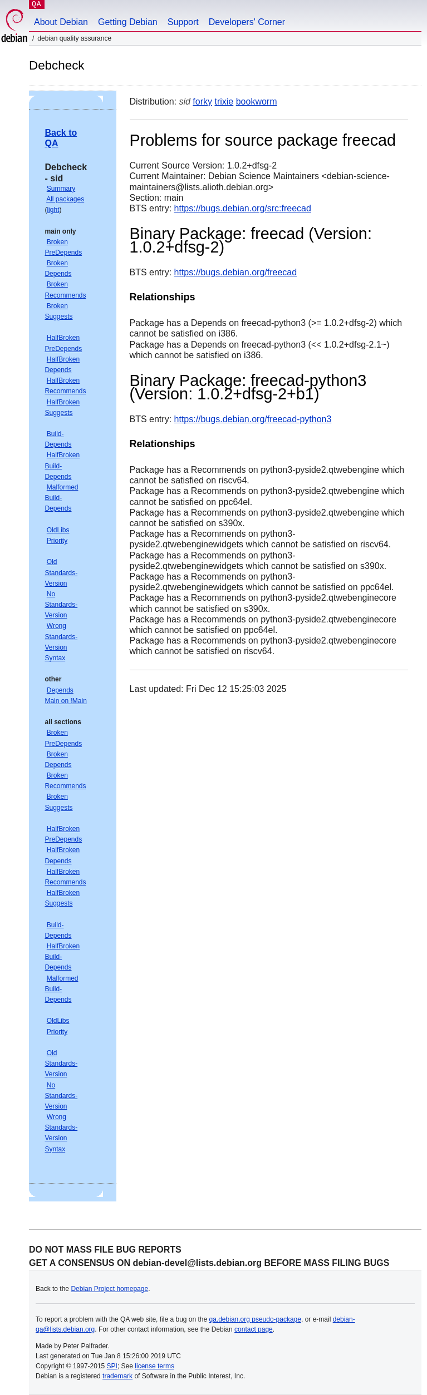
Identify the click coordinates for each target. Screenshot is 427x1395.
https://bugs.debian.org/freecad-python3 (253, 419)
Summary (61, 188)
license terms (154, 1366)
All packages (65, 199)
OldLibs (58, 530)
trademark (117, 1376)
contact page (253, 1329)
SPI (112, 1366)
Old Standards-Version (61, 572)
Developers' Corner (247, 22)
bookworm (256, 101)
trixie (223, 101)
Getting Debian (128, 22)
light (53, 210)
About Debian (61, 22)
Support (183, 22)
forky (202, 101)
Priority (57, 541)
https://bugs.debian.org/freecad (235, 272)
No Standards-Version (61, 604)
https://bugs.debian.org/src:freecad (242, 208)
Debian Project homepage (109, 1289)
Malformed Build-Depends (61, 497)
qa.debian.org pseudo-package (255, 1319)
